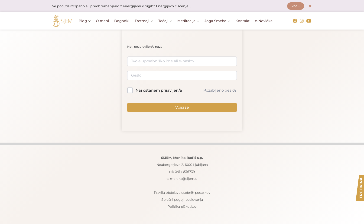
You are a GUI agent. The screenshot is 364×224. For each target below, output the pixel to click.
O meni (102, 21)
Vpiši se (182, 107)
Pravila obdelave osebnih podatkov (182, 193)
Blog (85, 21)
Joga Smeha (217, 21)
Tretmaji (144, 21)
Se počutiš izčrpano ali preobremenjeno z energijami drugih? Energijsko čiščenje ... (122, 6)
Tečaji (165, 21)
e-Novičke (264, 21)
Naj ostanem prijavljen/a (159, 90)
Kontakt (242, 21)
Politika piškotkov (182, 206)
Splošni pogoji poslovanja (182, 199)
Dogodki (121, 21)
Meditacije (188, 21)
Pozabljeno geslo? (220, 90)
